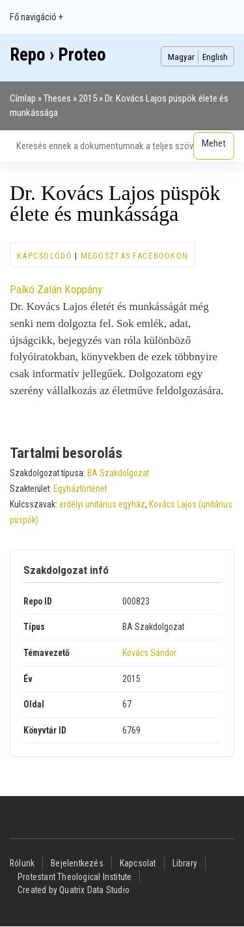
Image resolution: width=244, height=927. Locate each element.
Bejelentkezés (77, 863)
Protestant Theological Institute (74, 877)
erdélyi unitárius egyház (102, 504)
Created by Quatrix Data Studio (73, 890)
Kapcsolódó (44, 256)
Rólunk (22, 863)
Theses (57, 98)
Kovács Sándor (149, 653)
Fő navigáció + (36, 17)
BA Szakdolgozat (118, 473)
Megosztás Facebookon (135, 256)
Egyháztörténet (80, 488)
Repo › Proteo (58, 54)
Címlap (23, 98)
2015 (88, 98)
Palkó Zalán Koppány (56, 289)
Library (184, 863)
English (215, 56)
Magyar (181, 56)
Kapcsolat (138, 863)
